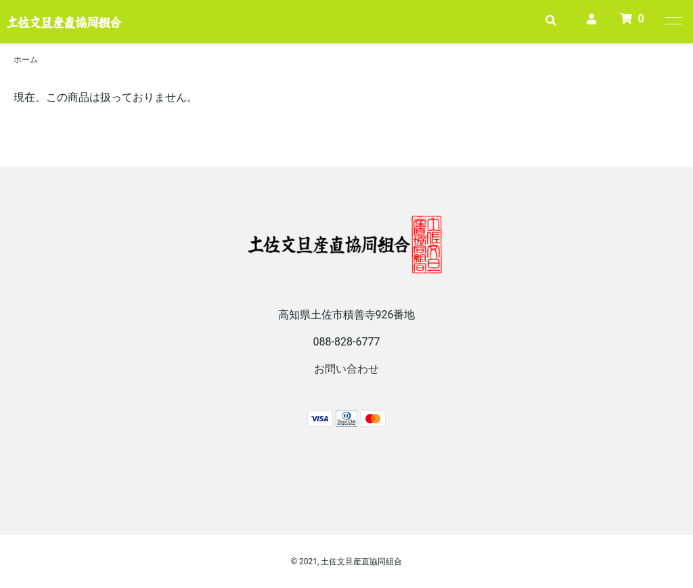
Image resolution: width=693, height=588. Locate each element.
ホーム (26, 59)
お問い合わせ (346, 368)
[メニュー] (672, 20)
